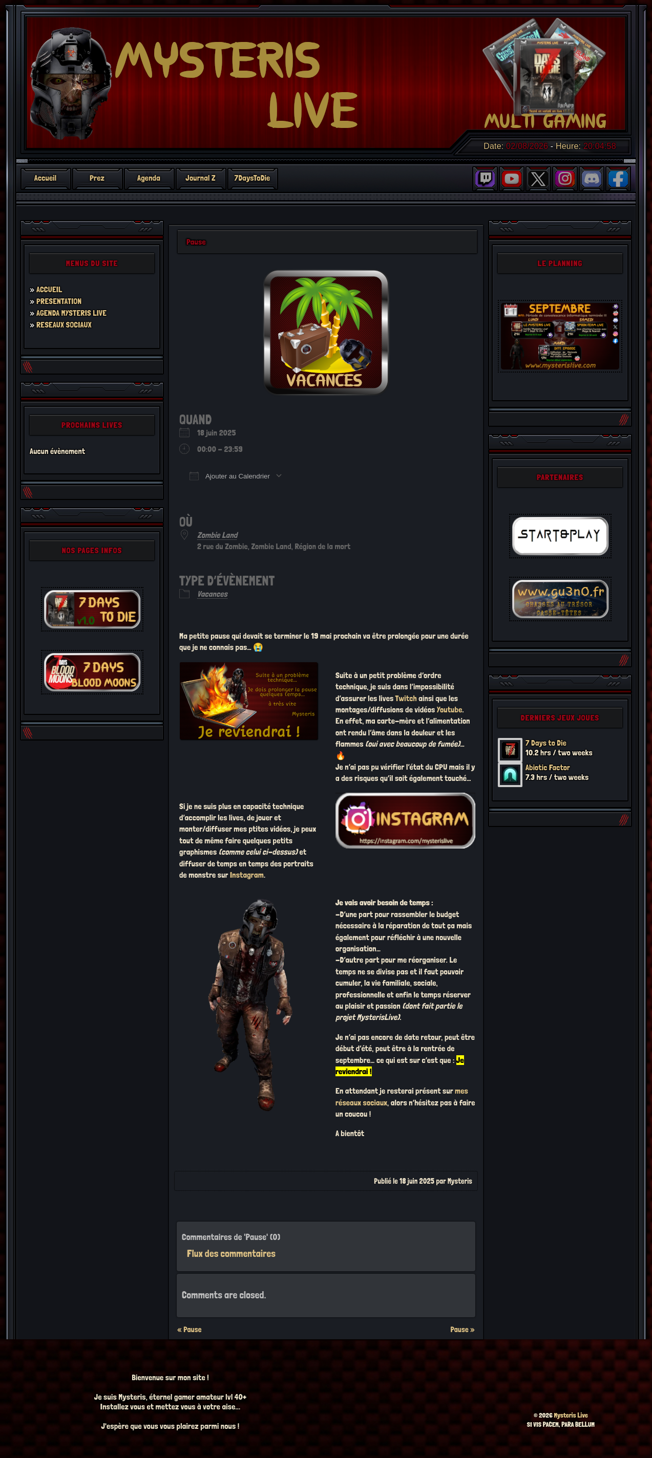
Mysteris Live (571, 1415)
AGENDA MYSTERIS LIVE (71, 313)
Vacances (212, 594)
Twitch (406, 698)
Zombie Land (217, 535)
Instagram (247, 875)
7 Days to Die (546, 743)
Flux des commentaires (231, 1253)
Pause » (462, 1329)
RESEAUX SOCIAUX (64, 325)
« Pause (189, 1329)
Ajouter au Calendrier (230, 476)
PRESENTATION (59, 301)
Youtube (449, 709)
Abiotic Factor (548, 767)
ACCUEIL (49, 289)
